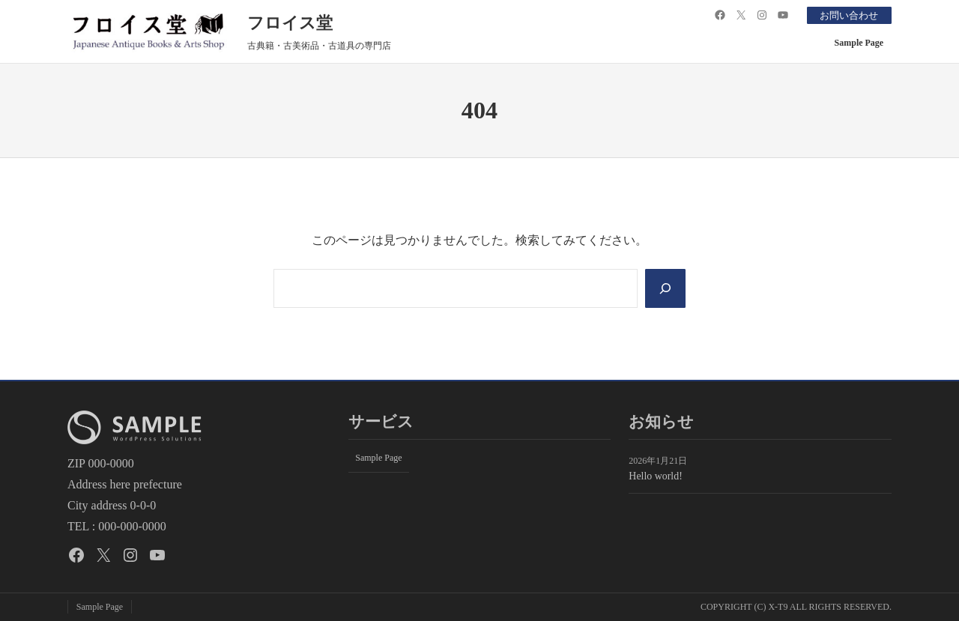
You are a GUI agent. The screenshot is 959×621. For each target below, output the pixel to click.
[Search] (665, 288)
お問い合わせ (845, 15)
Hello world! (655, 476)
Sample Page (859, 42)
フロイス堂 (290, 22)
